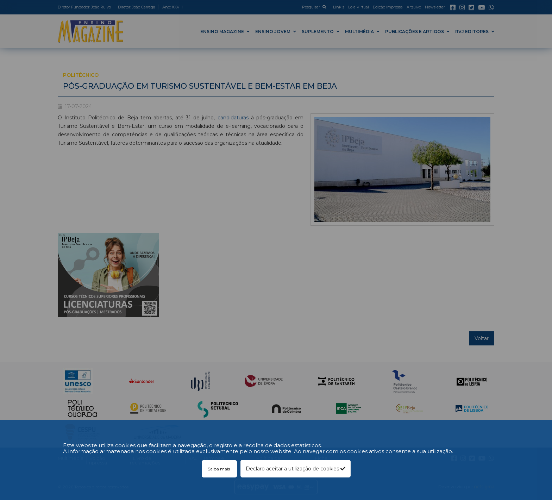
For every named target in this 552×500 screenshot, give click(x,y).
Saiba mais (219, 468)
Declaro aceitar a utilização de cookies (295, 468)
